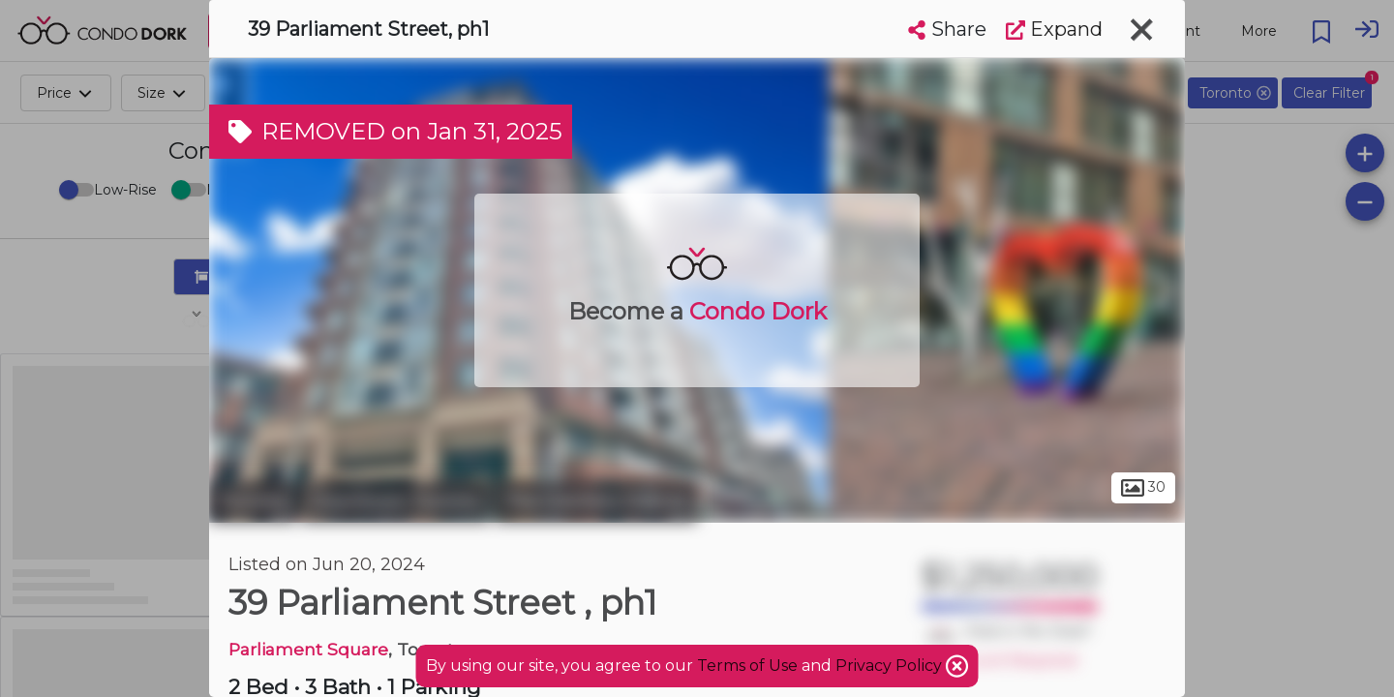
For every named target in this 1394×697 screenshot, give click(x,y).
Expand (1054, 29)
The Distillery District (595, 501)
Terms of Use (747, 665)
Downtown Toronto (395, 501)
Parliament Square (308, 649)
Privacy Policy (890, 665)
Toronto (253, 501)
